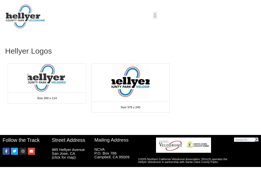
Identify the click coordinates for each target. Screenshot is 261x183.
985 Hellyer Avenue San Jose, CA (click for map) (68, 153)
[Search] (256, 140)
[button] (155, 15)
